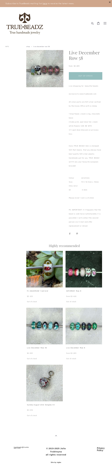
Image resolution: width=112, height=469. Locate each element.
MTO (7, 46)
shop (28, 46)
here (45, 3)
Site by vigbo (56, 462)
